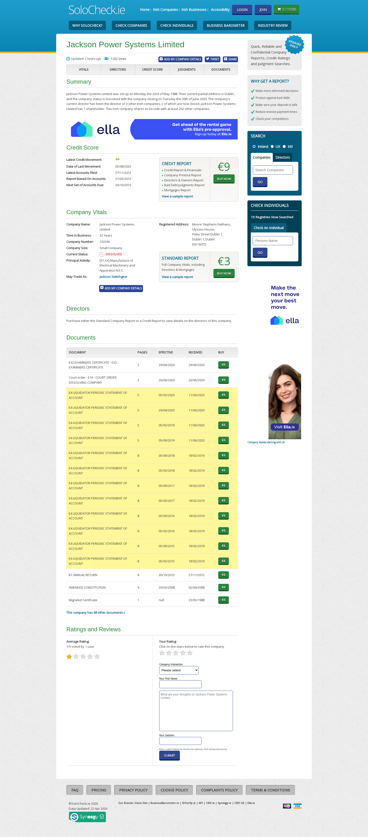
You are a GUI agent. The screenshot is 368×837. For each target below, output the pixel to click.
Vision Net (140, 803)
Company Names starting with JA (266, 442)
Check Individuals (176, 25)
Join (263, 9)
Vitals (84, 69)
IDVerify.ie (189, 803)
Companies (262, 157)
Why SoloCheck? (87, 25)
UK (278, 146)
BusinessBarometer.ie (164, 803)
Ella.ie (251, 803)
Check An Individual (269, 227)
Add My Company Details (182, 59)
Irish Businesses (193, 9)
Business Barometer (226, 25)
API (201, 803)
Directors (118, 69)
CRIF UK (239, 803)
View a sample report (177, 196)
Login (242, 9)
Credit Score (152, 69)
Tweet (214, 59)
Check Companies (131, 25)
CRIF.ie (210, 803)
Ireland (263, 146)
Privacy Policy (133, 790)
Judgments (187, 69)
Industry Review (273, 25)
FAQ (74, 790)
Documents (220, 69)
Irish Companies (165, 9)
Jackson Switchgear (113, 276)
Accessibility (220, 9)
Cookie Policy (174, 790)
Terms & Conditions (270, 790)
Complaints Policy (219, 790)
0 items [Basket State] (286, 9)
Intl (290, 146)
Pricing (98, 790)
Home (145, 9)
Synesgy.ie (224, 803)
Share (232, 59)
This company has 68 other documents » (95, 612)
